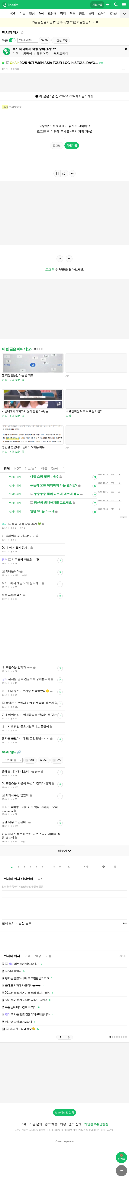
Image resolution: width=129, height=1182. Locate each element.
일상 (32, 13)
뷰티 (91, 13)
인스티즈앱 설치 (64, 1112)
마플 (44, 468)
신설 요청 (60, 40)
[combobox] (27, 40)
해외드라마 (60, 53)
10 (69, 866)
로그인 (56, 145)
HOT (12, 13)
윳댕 (57, 760)
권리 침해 (75, 1124)
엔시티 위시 (10, 32)
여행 (15, 53)
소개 (24, 1124)
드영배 (52, 13)
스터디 (102, 13)
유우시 (44, 760)
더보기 (64, 850)
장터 (63, 13)
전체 (7, 468)
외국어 (27, 53)
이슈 (22, 13)
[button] (60, 1037)
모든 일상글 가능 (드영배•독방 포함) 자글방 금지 (61, 22)
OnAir (55, 468)
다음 (86, 866)
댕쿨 (30, 760)
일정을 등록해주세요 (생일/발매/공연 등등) (23, 886)
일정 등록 (24, 923)
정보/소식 (30, 468)
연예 (41, 13)
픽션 (72, 13)
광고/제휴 (51, 1124)
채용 (63, 1124)
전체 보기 (8, 923)
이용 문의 (35, 1124)
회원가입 (97, 4)
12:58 (121, 956)
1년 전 (5, 69)
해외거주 (43, 53)
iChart (113, 13)
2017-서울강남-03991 (89, 1130)
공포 (82, 13)
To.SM (44, 40)
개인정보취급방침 (96, 1124)
